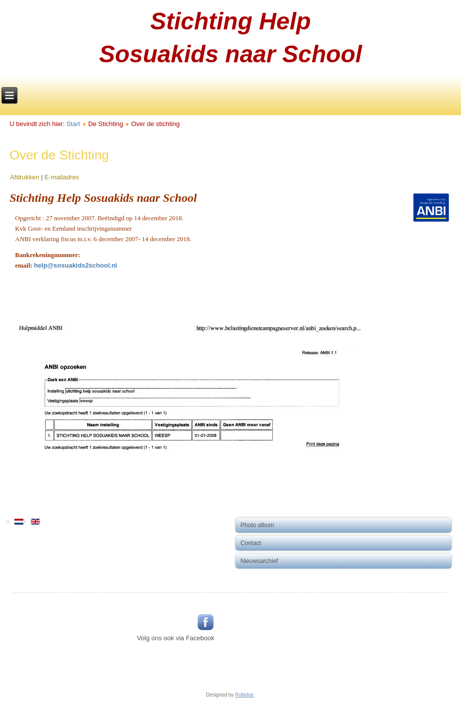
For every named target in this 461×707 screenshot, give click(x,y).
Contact (250, 543)
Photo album (257, 525)
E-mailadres (61, 177)
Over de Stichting (59, 154)
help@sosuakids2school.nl (75, 265)
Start (73, 124)
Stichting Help (230, 21)
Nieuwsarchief (259, 561)
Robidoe (244, 695)
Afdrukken (25, 177)
